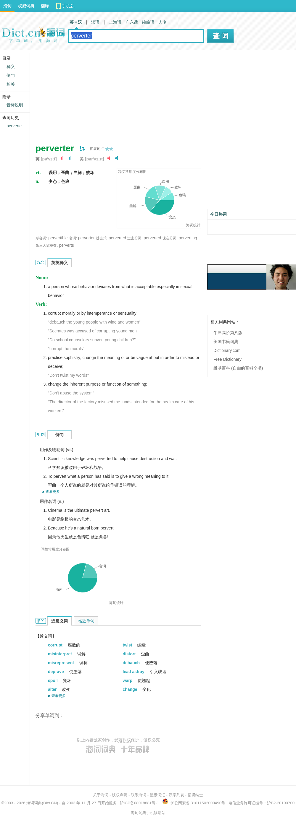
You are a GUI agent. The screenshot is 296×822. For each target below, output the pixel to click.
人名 (163, 22)
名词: (73, 238)
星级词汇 (157, 795)
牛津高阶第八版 (227, 332)
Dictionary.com (227, 350)
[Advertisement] (131, 94)
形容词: (41, 238)
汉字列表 (176, 795)
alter (53, 689)
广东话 (132, 22)
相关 (11, 84)
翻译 (45, 6)
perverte (14, 126)
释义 (11, 66)
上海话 (115, 22)
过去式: (101, 238)
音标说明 (15, 105)
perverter (86, 237)
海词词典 (34, 803)
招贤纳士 (195, 795)
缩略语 (148, 22)
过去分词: (134, 238)
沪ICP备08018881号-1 (139, 803)
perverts (66, 245)
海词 (7, 6)
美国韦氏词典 (225, 341)
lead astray (134, 671)
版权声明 (119, 795)
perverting (187, 237)
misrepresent (61, 662)
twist (128, 645)
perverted (117, 237)
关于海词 (100, 795)
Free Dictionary (227, 359)
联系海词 (138, 795)
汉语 (95, 22)
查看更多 (53, 492)
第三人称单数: (47, 245)
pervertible (57, 237)
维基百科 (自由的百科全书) (238, 368)
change (131, 689)
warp (128, 680)
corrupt (56, 645)
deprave (56, 671)
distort (130, 654)
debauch (132, 662)
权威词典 (26, 6)
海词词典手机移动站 (148, 812)
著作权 (124, 739)
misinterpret (60, 654)
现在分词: (169, 238)
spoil (53, 680)
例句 (11, 75)
